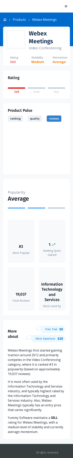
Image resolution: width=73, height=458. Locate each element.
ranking (15, 118)
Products (19, 19)
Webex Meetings (41, 37)
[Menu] (66, 6)
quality (35, 118)
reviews (54, 118)
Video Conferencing (45, 48)
